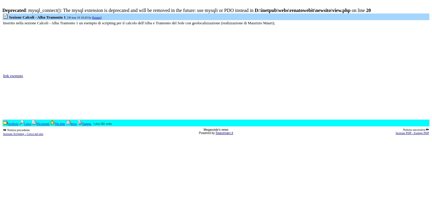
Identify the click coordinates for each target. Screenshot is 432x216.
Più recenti (41, 123)
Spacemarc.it (224, 133)
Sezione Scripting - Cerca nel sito (23, 134)
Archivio (11, 123)
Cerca (25, 123)
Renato (96, 17)
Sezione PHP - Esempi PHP (412, 133)
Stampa (84, 123)
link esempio (13, 76)
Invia (71, 123)
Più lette (57, 123)
